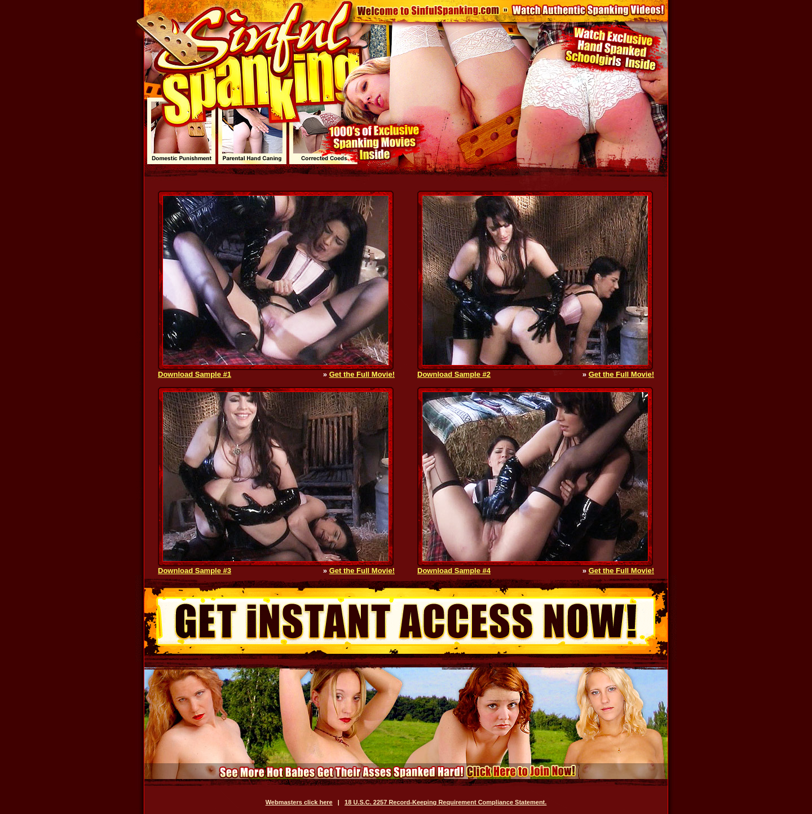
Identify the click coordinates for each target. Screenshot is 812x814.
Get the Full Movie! (362, 374)
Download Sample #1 (194, 374)
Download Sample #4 (454, 570)
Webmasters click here (299, 802)
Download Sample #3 (194, 570)
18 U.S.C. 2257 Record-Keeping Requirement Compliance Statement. (445, 802)
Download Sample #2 (454, 374)
